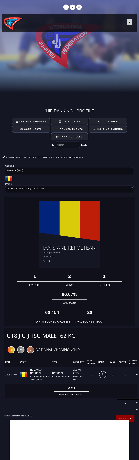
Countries (108, 121)
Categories (70, 121)
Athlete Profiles (31, 121)
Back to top (125, 425)
